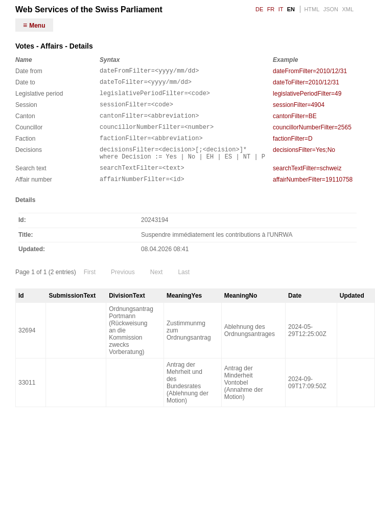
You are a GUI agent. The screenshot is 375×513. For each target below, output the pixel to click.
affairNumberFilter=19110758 (313, 194)
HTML (311, 9)
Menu (37, 25)
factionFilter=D (293, 147)
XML (348, 9)
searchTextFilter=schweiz (307, 182)
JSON (330, 9)
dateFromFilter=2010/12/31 (310, 71)
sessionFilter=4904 (298, 109)
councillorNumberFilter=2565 (312, 135)
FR (271, 9)
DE (259, 9)
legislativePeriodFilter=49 (307, 96)
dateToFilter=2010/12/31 (306, 83)
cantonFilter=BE (295, 122)
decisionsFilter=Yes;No (304, 160)
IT (281, 9)
